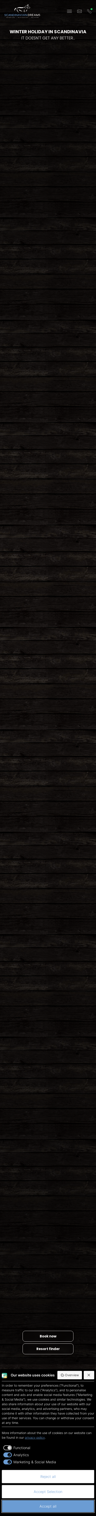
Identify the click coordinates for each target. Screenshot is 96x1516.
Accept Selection (48, 1491)
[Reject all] (89, 1375)
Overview (70, 1375)
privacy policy (35, 1437)
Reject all (48, 1476)
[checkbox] (16, 1447)
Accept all (48, 1506)
